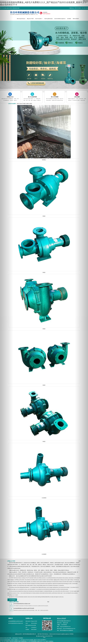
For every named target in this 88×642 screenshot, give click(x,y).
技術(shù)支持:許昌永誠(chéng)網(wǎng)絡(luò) (59, 634)
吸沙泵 (18, 103)
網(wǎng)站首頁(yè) (21, 18)
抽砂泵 (21, 103)
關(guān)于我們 (34, 621)
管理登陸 (71, 634)
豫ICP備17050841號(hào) (43, 634)
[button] (6, 321)
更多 (48, 601)
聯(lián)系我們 (33, 629)
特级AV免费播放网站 (22, 641)
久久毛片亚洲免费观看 (32, 641)
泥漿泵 (30, 103)
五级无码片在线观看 (13, 641)
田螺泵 (24, 103)
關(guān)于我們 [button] (30, 18)
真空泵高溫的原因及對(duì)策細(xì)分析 (15, 623)
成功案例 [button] (69, 18)
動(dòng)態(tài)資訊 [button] (49, 18)
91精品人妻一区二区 (41, 641)
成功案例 (27, 629)
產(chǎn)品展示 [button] (39, 18)
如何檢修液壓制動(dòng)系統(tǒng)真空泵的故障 (17, 621)
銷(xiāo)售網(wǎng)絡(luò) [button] (59, 18)
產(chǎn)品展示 (34, 623)
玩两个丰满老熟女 (49, 641)
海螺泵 (27, 103)
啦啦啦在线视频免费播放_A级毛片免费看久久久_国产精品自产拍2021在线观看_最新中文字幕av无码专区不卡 (43, 3)
